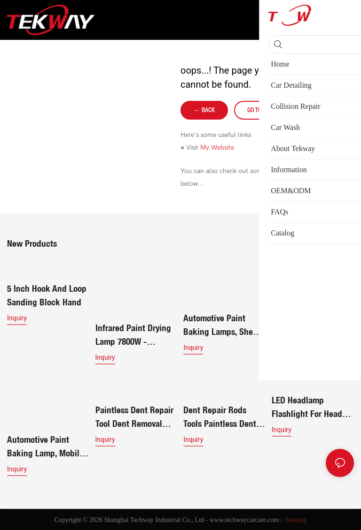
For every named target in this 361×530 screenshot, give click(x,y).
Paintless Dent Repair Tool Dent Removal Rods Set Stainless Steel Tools (134, 417)
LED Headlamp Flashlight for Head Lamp (307, 407)
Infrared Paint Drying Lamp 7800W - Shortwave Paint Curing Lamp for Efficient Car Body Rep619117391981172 (310, 325)
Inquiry (17, 318)
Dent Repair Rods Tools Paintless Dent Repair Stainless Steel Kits (223, 417)
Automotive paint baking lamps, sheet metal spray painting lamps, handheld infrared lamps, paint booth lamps (222, 325)
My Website (217, 147)
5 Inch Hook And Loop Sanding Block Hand (46, 295)
